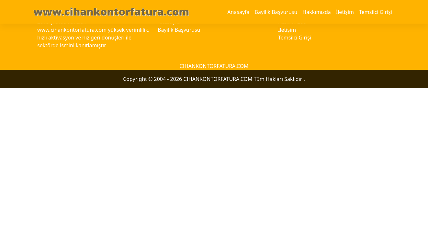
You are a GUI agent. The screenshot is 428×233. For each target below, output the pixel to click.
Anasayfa (238, 12)
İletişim (345, 12)
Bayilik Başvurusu (276, 12)
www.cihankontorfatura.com (111, 11)
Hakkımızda (316, 12)
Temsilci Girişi (375, 12)
